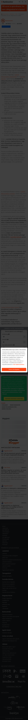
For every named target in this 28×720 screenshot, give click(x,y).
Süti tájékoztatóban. (19, 364)
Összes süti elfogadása (14, 369)
